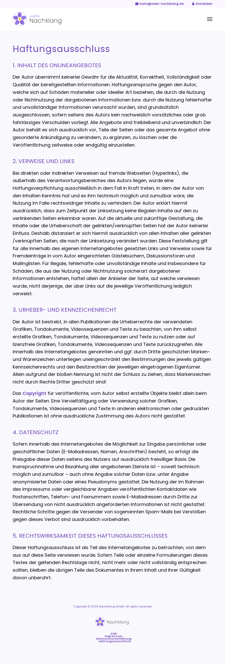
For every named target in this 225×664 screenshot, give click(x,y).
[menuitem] (209, 19)
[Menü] (209, 19)
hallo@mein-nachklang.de (162, 4)
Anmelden (204, 4)
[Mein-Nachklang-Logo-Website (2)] (37, 19)
